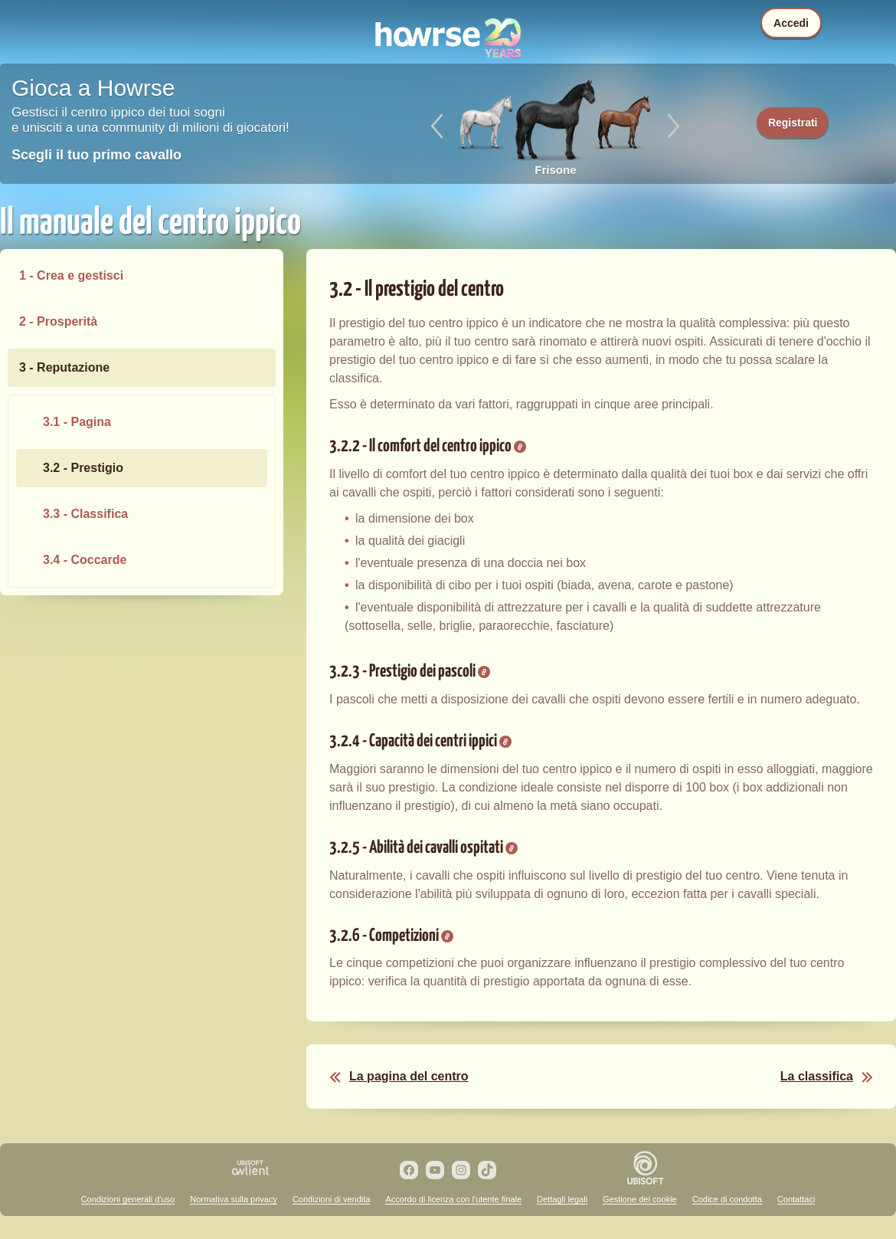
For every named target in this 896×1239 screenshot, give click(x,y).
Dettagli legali (562, 1199)
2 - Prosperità (58, 321)
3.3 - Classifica (85, 513)
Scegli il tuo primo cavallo (96, 154)
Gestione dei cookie (640, 1199)
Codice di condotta (727, 1199)
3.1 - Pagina (77, 421)
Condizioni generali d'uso (128, 1199)
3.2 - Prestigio (83, 467)
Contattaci (796, 1199)
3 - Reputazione (64, 367)
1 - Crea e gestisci (71, 275)
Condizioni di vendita (332, 1199)
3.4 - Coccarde (84, 559)
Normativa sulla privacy (233, 1199)
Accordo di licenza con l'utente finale (453, 1199)
